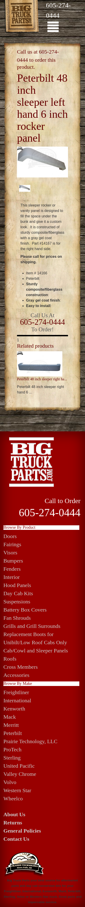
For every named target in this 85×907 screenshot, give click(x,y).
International (17, 700)
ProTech (12, 749)
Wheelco (13, 798)
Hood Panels (17, 585)
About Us (14, 814)
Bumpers (13, 561)
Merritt (11, 725)
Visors (10, 553)
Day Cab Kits (18, 593)
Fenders (12, 569)
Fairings (12, 544)
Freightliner (16, 692)
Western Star (17, 790)
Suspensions (16, 602)
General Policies (22, 831)
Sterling (12, 758)
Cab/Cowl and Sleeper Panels (35, 651)
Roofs (9, 659)
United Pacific (19, 766)
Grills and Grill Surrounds (31, 626)
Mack (9, 717)
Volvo (9, 782)
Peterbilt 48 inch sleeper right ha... (42, 379)
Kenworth (14, 709)
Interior (11, 577)
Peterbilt (12, 733)
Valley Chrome (19, 774)
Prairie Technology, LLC (30, 741)
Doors (10, 536)
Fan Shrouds (17, 618)
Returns (12, 823)
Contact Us (16, 839)
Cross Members (20, 667)
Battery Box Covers (25, 610)
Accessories (16, 675)
